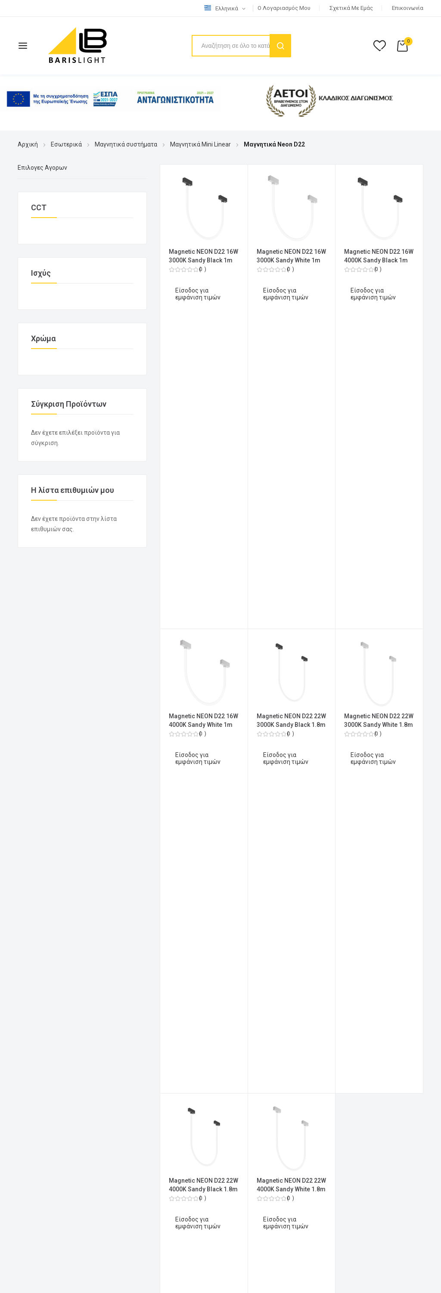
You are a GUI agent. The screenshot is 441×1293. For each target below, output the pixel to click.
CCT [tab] (39, 207)
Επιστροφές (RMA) (44, 995)
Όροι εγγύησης (38, 1010)
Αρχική (28, 144)
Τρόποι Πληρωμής (43, 965)
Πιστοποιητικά (38, 1025)
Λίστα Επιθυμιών (251, 744)
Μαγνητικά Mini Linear (200, 144)
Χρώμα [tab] (43, 338)
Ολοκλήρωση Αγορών (257, 713)
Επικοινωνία (407, 8)
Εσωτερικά (66, 144)
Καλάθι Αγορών (248, 729)
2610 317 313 (75, 766)
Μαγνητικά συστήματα (126, 144)
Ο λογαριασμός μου (284, 8)
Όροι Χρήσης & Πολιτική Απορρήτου (68, 950)
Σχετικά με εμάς (351, 8)
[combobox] (241, 46)
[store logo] (77, 45)
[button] (226, 8)
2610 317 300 (138, 766)
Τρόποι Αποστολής (44, 980)
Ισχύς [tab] (41, 272)
